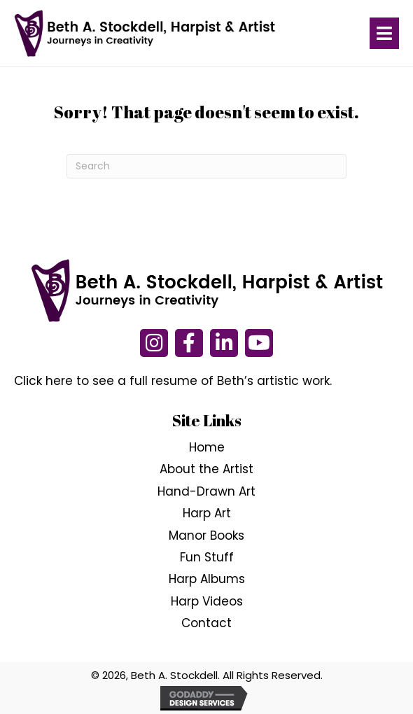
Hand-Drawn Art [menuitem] (206, 491)
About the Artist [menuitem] (206, 469)
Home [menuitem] (207, 447)
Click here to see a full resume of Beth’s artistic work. (173, 380)
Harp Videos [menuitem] (207, 601)
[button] (154, 343)
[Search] (206, 166)
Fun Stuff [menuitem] (207, 557)
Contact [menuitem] (206, 623)
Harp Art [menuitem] (207, 513)
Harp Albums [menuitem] (207, 579)
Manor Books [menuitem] (206, 535)
